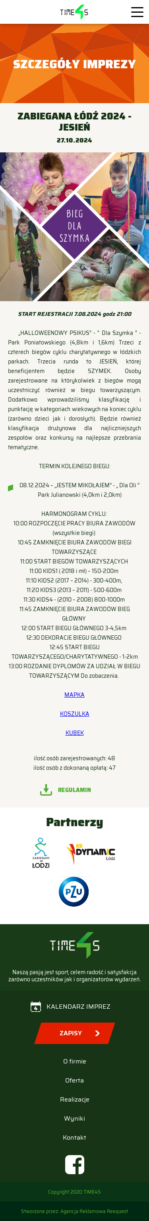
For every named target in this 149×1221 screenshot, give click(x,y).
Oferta (74, 1080)
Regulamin (74, 790)
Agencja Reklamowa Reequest (94, 1211)
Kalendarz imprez (78, 1006)
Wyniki (74, 1118)
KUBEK (75, 733)
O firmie (74, 1061)
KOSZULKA (74, 714)
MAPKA (74, 694)
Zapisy (71, 1033)
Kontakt (74, 1137)
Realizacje (74, 1099)
